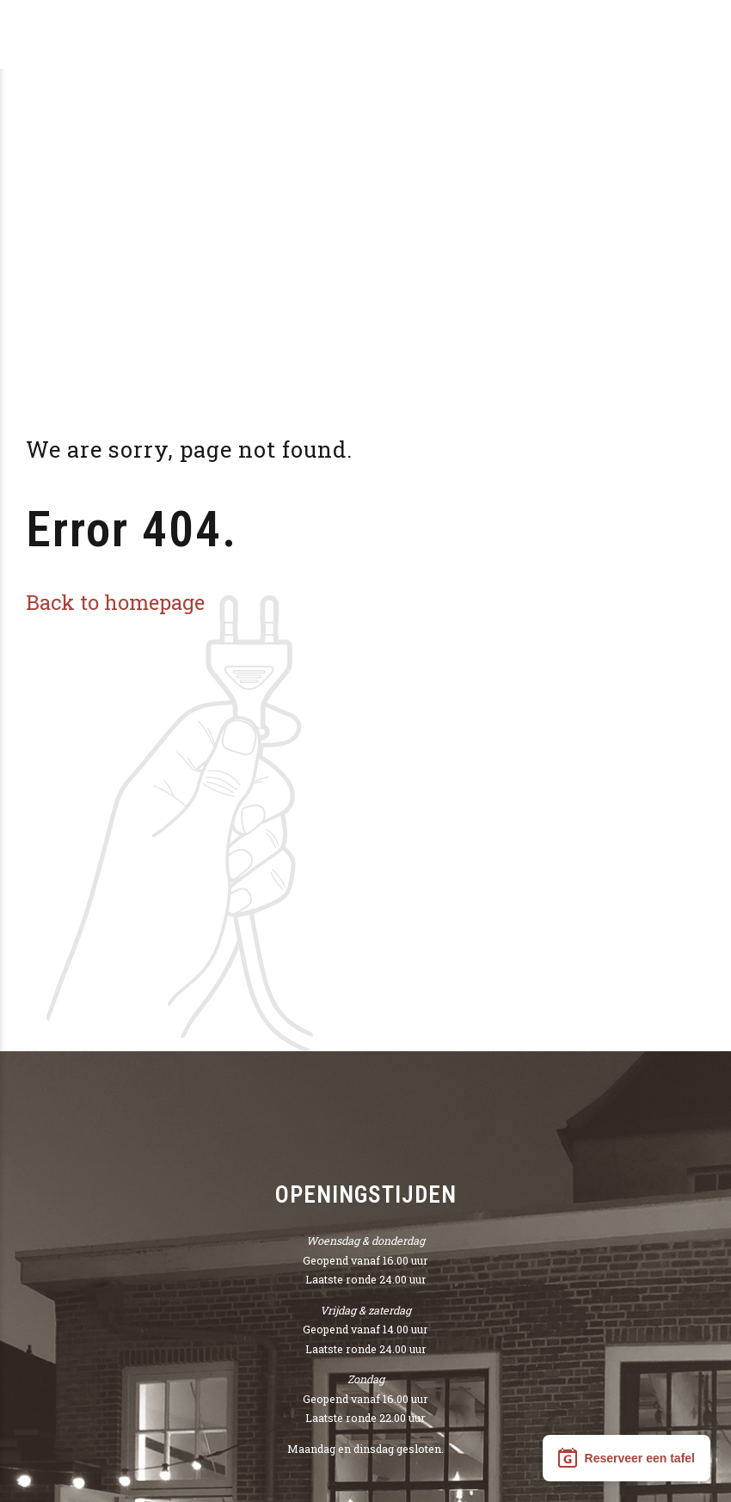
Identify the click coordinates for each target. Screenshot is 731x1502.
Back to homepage (115, 601)
